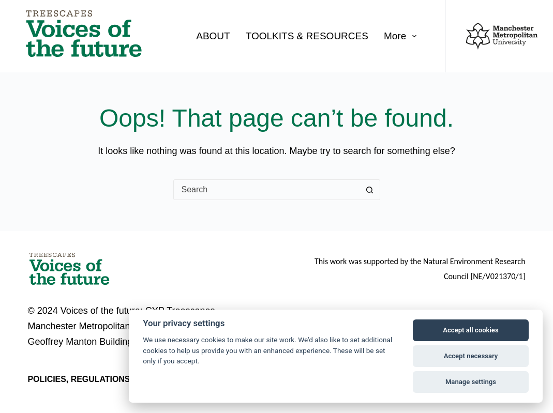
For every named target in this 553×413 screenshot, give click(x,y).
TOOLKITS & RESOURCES (307, 35)
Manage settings (470, 382)
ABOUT (213, 35)
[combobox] (267, 189)
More (402, 36)
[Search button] (370, 190)
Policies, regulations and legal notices (123, 379)
